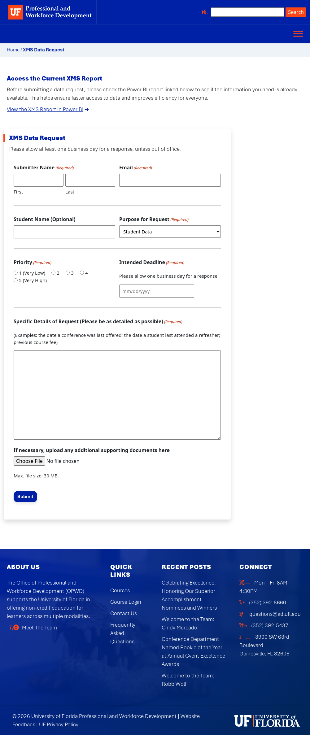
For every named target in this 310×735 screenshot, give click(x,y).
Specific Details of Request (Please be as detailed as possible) (98, 321)
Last (69, 192)
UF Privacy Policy (58, 724)
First (18, 192)
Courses (120, 590)
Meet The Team (39, 627)
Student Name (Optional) (44, 219)
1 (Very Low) (32, 273)
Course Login (125, 601)
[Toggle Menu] (298, 34)
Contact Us (123, 613)
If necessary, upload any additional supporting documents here (92, 450)
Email (135, 167)
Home (13, 50)
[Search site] (247, 12)
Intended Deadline (151, 262)
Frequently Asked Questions (122, 633)
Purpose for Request (154, 219)
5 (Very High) (33, 280)
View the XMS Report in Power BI (45, 109)
